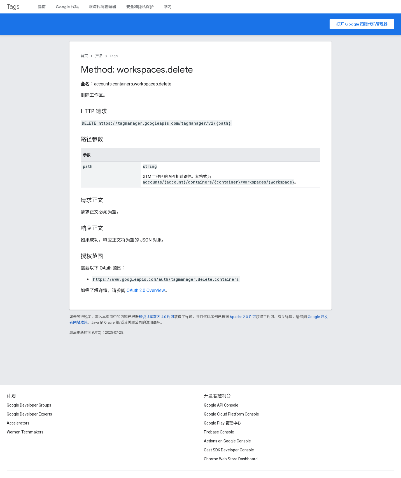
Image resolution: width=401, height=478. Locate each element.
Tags (13, 6)
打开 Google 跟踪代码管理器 (362, 24)
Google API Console (221, 405)
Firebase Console (219, 432)
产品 (98, 56)
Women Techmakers (25, 432)
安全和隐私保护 (140, 6)
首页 (84, 56)
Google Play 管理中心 (222, 423)
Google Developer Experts (29, 414)
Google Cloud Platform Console (231, 414)
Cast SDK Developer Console (229, 450)
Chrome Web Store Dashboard (231, 459)
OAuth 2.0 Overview (146, 290)
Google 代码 (67, 6)
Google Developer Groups (29, 405)
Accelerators (18, 423)
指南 (42, 6)
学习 (168, 6)
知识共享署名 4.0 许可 (156, 317)
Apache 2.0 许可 (243, 317)
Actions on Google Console (227, 441)
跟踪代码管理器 (102, 6)
